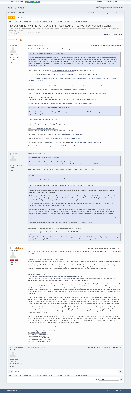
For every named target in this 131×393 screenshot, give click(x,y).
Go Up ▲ (122, 390)
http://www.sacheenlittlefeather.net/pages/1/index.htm (65, 146)
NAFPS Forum (16, 7)
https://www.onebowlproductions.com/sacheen (68, 134)
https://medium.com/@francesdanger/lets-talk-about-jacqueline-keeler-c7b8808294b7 (53, 232)
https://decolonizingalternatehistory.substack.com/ (41, 331)
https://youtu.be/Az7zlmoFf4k (48, 114)
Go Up (10, 371)
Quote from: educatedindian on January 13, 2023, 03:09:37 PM (48, 53)
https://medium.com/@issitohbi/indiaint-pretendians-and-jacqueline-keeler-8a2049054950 (55, 276)
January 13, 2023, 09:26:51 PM (35, 45)
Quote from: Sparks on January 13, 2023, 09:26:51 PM (45, 157)
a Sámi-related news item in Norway (63, 70)
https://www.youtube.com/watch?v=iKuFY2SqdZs (66, 138)
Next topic (118, 34)
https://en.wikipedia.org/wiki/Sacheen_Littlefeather (86, 142)
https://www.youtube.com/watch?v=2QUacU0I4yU (43, 123)
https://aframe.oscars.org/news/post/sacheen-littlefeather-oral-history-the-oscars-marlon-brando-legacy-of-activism (62, 99)
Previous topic (109, 34)
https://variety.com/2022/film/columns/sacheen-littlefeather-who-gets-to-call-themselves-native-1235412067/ (60, 185)
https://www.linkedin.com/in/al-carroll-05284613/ (41, 339)
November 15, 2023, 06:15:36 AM (36, 153)
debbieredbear (17, 347)
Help (108, 390)
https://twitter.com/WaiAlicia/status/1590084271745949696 (45, 173)
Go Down (11, 40)
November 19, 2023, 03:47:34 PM (36, 248)
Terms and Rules (115, 390)
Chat (89, 13)
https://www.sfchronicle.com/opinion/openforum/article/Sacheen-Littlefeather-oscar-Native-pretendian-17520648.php (63, 74)
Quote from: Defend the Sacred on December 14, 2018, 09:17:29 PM (49, 107)
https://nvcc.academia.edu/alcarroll (37, 332)
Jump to (96, 379)
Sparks (14, 45)
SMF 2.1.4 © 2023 (11, 390)
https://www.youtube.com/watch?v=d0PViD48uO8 (43, 128)
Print (120, 40)
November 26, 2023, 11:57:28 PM (36, 347)
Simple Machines (20, 390)
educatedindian (17, 248)
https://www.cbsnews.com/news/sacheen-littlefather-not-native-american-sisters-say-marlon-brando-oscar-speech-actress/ (65, 86)
